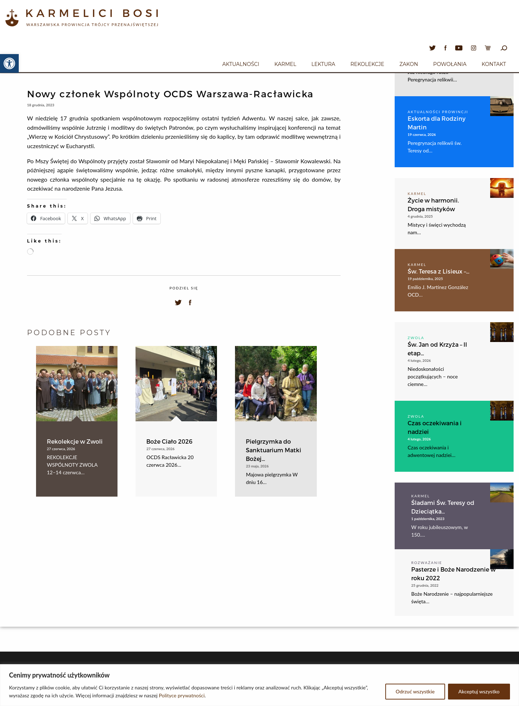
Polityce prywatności (182, 695)
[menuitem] (241, 63)
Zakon (408, 64)
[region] (259, 685)
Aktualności (240, 64)
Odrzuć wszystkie (415, 691)
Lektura (323, 64)
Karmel (285, 64)
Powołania (450, 64)
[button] (9, 63)
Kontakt (494, 64)
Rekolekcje (367, 64)
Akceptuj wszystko (479, 691)
